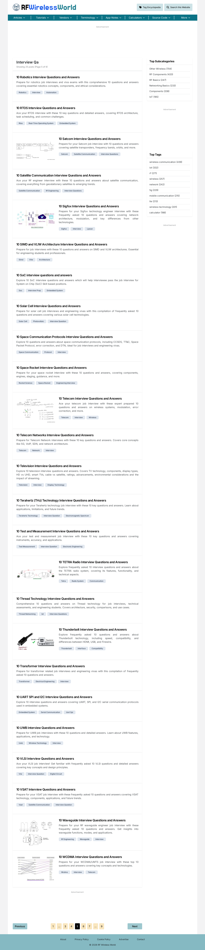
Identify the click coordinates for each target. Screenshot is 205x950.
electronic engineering (72, 546)
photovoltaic (38, 321)
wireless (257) (157, 178)
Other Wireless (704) (160, 68)
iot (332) (153, 167)
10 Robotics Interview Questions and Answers (48, 77)
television (23, 485)
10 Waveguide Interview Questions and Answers (92, 820)
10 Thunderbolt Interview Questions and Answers (93, 629)
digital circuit (56, 774)
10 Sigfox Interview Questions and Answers (89, 206)
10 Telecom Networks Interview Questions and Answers (55, 435)
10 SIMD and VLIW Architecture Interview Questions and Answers (61, 244)
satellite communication (84, 154)
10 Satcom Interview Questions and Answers (90, 139)
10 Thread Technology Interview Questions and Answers (55, 599)
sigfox (64, 229)
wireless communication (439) (165, 162)
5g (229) (153, 190)
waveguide (84, 839)
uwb (21, 743)
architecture (44, 259)
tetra (63, 581)
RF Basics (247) (157, 80)
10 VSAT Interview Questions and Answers (45, 789)
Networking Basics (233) (162, 85)
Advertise (123, 939)
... (59, 926)
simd (21, 259)
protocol (48, 352)
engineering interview (65, 383)
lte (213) (153, 201)
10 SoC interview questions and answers (44, 275)
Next (134, 926)
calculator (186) (157, 212)
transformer (24, 681)
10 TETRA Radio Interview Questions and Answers (93, 562)
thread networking (27, 614)
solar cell (23, 321)
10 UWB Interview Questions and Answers (45, 728)
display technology (56, 485)
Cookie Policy (103, 939)
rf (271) (153, 173)
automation (51, 92)
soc (20, 290)
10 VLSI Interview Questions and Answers (45, 758)
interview (36, 92)
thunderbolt (66, 648)
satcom (64, 154)
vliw (31, 259)
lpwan (90, 229)
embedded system (68, 123)
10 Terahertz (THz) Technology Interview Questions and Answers (61, 500)
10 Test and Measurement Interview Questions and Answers (57, 531)
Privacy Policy (82, 939)
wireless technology (38, 743)
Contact (141, 939)
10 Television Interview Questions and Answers (49, 466)
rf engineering (52, 191)
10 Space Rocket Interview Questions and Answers (51, 368)
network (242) (157, 184)
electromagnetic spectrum (77, 516)
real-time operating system (41, 123)
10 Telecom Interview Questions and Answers (90, 398)
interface (82, 648)
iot (43, 614)
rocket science (25, 383)
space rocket (44, 383)
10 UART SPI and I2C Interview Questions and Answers (54, 697)
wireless (92, 417)
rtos (21, 123)
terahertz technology (28, 516)
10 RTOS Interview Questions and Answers (45, 108)
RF (44, 7)
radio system (78, 581)
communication (96, 581)
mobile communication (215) (164, 195)
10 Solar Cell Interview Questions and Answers (48, 306)
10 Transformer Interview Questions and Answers (50, 666)
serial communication (50, 712)
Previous (20, 926)
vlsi (20, 774)
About (63, 939)
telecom (65, 417)
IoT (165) (153, 96)
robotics (22, 92)
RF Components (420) (161, 74)
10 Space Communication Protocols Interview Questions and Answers (64, 337)
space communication (28, 352)
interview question (58, 321)
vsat (21, 805)
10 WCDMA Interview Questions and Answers (90, 857)
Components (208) (159, 91)
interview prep (34, 290)
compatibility (97, 648)
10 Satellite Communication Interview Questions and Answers (58, 175)
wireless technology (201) (163, 206)
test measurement (27, 546)
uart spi (69, 712)
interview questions (109, 154)
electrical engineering (45, 681)
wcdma (64, 872)
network (36, 450)
